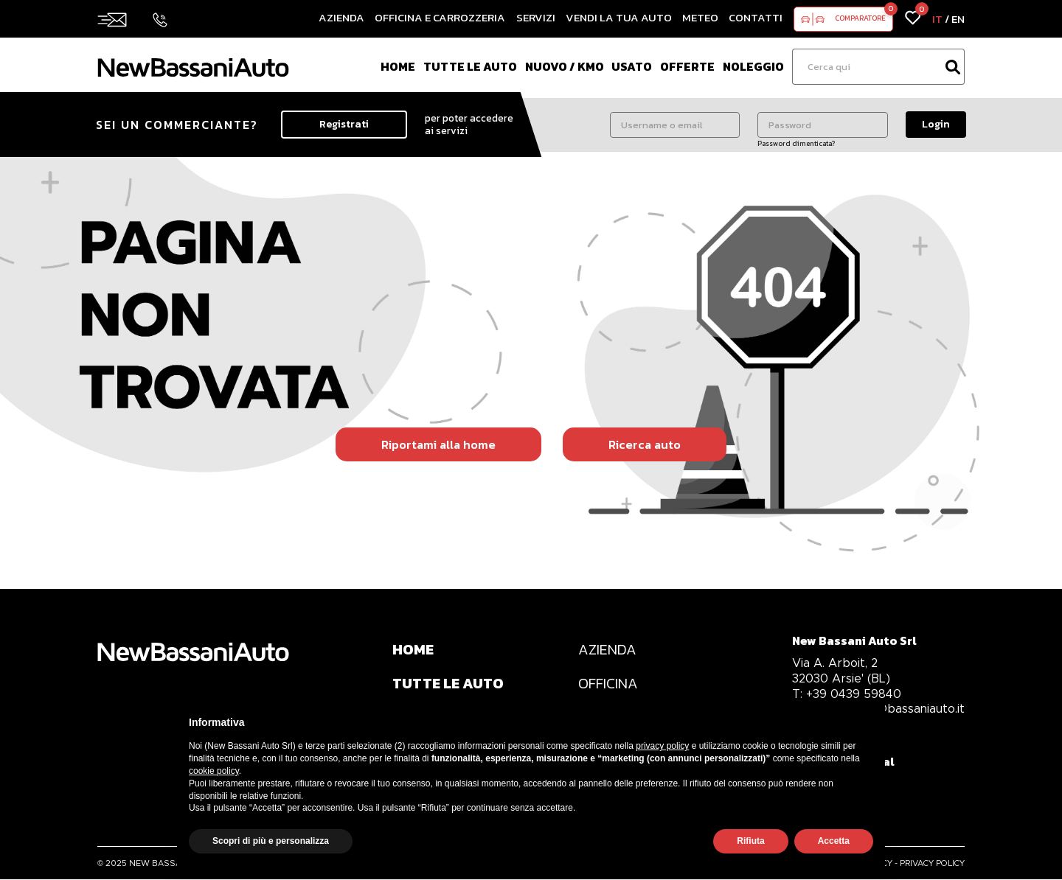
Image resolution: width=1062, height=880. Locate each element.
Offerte (687, 66)
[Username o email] (675, 125)
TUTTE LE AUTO (448, 684)
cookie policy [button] (214, 771)
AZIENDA (608, 650)
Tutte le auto (470, 66)
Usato (631, 66)
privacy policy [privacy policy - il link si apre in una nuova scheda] (662, 746)
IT (937, 18)
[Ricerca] (866, 67)
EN (958, 18)
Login (936, 124)
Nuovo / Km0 (564, 66)
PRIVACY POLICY (932, 864)
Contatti (755, 17)
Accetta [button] (834, 841)
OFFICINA (609, 684)
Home (398, 66)
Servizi (535, 17)
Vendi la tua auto (619, 17)
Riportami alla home (438, 444)
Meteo (700, 17)
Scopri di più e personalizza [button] (270, 841)
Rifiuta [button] (750, 841)
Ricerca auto (644, 444)
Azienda (341, 17)
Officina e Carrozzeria (440, 17)
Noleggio (753, 66)
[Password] (822, 125)
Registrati (344, 124)
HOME (413, 650)
